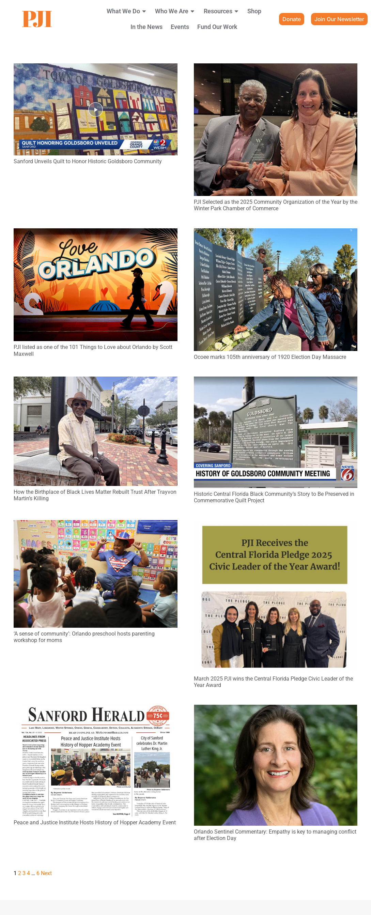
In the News (146, 27)
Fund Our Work (217, 27)
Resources (221, 11)
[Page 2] (19, 873)
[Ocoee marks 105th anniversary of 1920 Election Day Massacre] (276, 233)
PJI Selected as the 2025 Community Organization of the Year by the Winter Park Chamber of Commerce (275, 205)
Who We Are (175, 11)
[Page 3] (24, 873)
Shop (254, 11)
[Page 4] (28, 873)
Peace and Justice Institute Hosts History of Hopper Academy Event (95, 822)
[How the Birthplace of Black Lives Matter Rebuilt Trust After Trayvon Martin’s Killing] (95, 381)
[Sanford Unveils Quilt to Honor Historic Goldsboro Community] (95, 68)
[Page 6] (38, 873)
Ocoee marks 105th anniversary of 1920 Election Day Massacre (270, 357)
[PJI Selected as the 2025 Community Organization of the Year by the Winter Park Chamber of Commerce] (276, 68)
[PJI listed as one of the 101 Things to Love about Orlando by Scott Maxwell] (95, 233)
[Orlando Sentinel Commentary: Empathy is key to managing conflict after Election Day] (276, 709)
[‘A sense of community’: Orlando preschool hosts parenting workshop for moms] (95, 524)
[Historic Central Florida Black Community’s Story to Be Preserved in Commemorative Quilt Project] (276, 381)
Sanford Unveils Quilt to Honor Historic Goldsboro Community (88, 161)
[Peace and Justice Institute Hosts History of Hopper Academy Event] (95, 709)
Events (180, 27)
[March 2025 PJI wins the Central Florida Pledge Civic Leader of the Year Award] (276, 524)
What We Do (127, 11)
